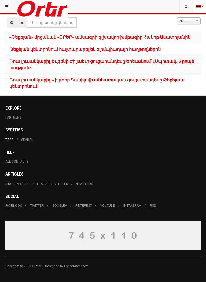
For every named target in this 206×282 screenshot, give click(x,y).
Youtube (107, 206)
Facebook (13, 206)
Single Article (17, 184)
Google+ (59, 206)
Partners (13, 117)
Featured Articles (52, 184)
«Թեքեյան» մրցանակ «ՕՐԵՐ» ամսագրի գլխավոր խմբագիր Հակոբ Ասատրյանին (99, 37)
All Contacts (16, 161)
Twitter (37, 206)
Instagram (132, 206)
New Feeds (84, 184)
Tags (9, 140)
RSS (153, 206)
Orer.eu (37, 266)
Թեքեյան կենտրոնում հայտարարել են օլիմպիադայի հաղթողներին (85, 49)
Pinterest (83, 206)
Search (27, 140)
